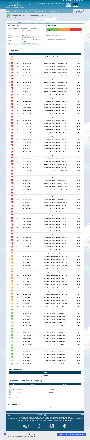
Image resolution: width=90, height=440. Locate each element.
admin (82, 0)
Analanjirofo (19, 392)
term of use (64, 0)
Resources (47, 22)
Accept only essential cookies (77, 434)
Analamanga (19, 389)
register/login (77, 0)
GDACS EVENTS (15, 11)
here (59, 35)
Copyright (46, 414)
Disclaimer (40, 414)
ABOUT (59, 11)
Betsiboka (18, 397)
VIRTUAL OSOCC (25, 11)
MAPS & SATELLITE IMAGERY (39, 11)
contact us (70, 0)
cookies (82, 414)
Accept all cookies (63, 434)
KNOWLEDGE (52, 11)
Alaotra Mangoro (20, 386)
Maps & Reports (29, 22)
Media (39, 22)
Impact (20, 22)
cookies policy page (30, 434)
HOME (8, 11)
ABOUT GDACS (61, 412)
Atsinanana (19, 395)
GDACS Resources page (45, 407)
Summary (11, 22)
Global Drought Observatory (29, 43)
